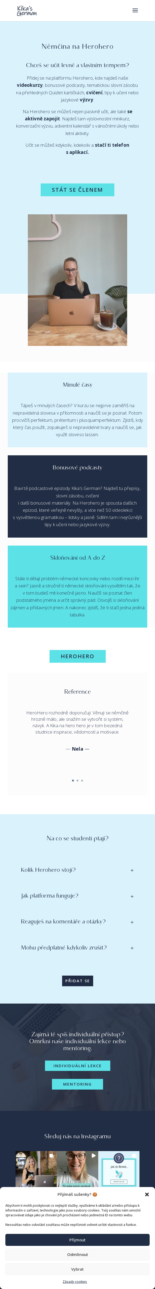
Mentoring (77, 1084)
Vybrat (77, 1269)
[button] (147, 1194)
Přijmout (77, 1239)
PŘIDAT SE (77, 980)
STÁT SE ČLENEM (77, 189)
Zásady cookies (75, 1281)
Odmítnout (77, 1254)
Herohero (77, 656)
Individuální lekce (78, 1065)
